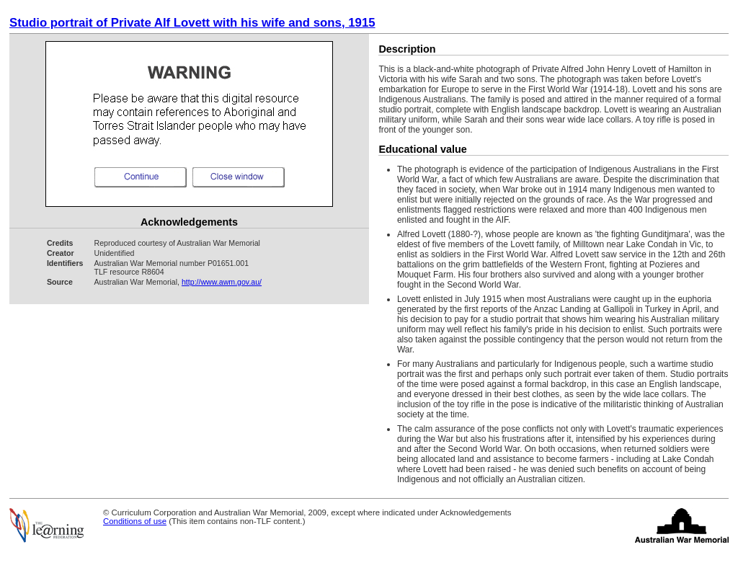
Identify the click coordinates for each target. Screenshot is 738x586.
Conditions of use (134, 521)
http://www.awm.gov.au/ (222, 282)
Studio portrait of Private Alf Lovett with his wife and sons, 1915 (192, 23)
